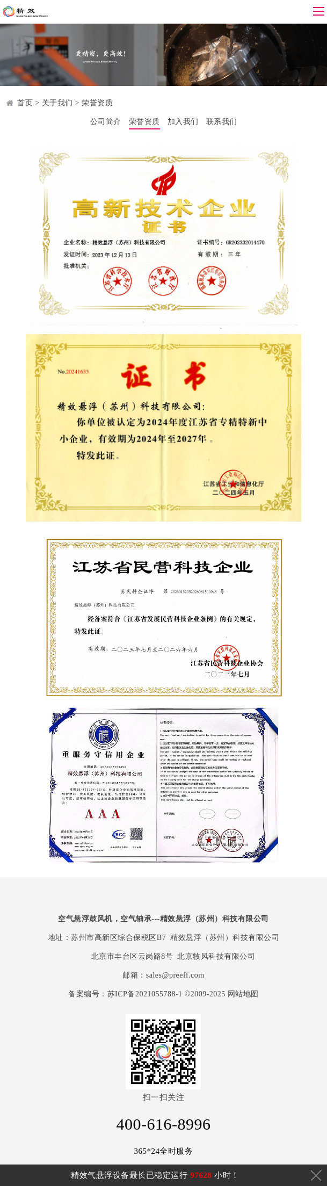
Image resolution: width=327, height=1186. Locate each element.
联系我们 (221, 122)
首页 (25, 103)
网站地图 (243, 994)
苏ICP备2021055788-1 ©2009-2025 (166, 994)
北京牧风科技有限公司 (216, 956)
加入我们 (183, 122)
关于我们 (57, 103)
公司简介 (105, 122)
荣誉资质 (97, 103)
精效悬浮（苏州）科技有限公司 (224, 938)
